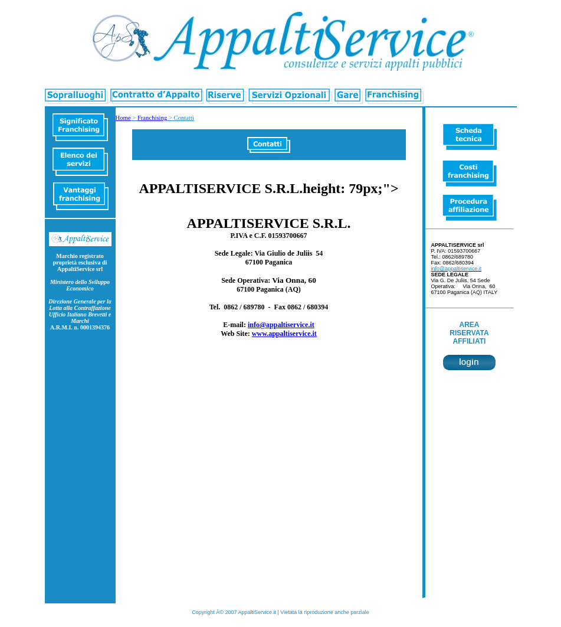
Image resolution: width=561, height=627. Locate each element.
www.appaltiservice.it (284, 333)
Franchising (152, 118)
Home (123, 118)
